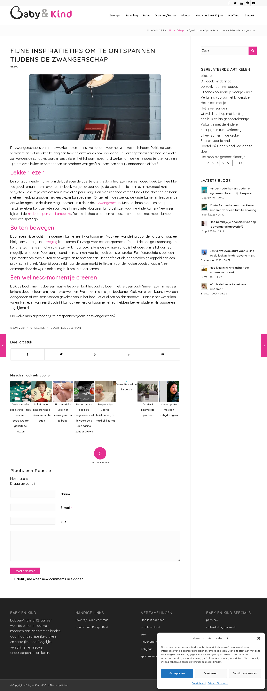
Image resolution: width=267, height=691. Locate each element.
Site (63, 521)
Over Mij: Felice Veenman (92, 619)
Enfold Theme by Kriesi (55, 685)
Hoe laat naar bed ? (153, 619)
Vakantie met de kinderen (220, 124)
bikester (207, 76)
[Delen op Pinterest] (95, 354)
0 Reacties (37, 327)
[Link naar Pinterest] (247, 3)
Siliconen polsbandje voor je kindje (227, 92)
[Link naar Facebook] (229, 3)
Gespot (15, 66)
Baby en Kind (32, 685)
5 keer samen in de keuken (221, 135)
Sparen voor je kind (215, 141)
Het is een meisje (213, 103)
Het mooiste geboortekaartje (223, 157)
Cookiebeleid (199, 683)
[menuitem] (115, 15)
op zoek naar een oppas (219, 86)
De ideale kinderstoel (216, 81)
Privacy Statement (218, 683)
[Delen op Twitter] (61, 354)
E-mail (66, 508)
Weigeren (211, 673)
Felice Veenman (70, 327)
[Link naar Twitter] (235, 3)
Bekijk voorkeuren (245, 673)
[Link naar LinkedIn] (241, 3)
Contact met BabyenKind (92, 627)
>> (240, 163)
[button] (259, 638)
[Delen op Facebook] (27, 354)
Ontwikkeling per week (221, 627)
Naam (66, 494)
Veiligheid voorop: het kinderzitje (225, 97)
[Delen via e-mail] (163, 354)
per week (212, 619)
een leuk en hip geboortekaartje (225, 119)
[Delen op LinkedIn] (129, 354)
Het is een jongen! (214, 108)
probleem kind (150, 627)
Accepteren (177, 673)
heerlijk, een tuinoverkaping (221, 130)
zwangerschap (109, 203)
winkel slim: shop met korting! (222, 114)
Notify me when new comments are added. (50, 579)
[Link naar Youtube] (254, 3)
